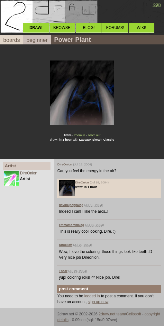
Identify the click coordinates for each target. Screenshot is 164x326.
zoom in (79, 135)
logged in (92, 296)
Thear (63, 271)
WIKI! (141, 27)
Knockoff (65, 245)
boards (11, 40)
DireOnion (28, 173)
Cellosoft (133, 314)
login (157, 4)
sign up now (98, 302)
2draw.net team (112, 314)
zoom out (94, 135)
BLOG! (89, 27)
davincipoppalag (71, 205)
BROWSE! (62, 27)
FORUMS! (115, 27)
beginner (37, 40)
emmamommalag (71, 225)
